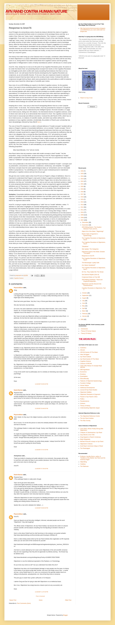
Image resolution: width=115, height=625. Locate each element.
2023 (82, 179)
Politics (82, 399)
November (85, 225)
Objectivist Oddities (86, 392)
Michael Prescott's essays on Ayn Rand (91, 441)
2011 (82, 210)
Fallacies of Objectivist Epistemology (91, 381)
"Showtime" (85, 246)
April (83, 308)
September (85, 295)
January (84, 316)
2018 (82, 191)
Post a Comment (40, 596)
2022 (82, 181)
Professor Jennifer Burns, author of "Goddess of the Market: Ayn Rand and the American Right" (92, 458)
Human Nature (84, 385)
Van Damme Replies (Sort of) (90, 274)
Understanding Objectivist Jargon (90, 408)
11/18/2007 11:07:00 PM (41, 592)
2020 (82, 186)
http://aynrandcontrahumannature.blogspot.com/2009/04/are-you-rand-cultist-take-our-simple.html (93, 30)
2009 (82, 215)
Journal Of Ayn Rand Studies (88, 390)
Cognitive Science (18, 278)
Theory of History (85, 405)
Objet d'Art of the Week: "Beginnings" (93, 231)
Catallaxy (83, 464)
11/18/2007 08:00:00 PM (41, 508)
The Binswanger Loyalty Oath (90, 262)
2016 (82, 197)
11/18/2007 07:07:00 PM (41, 449)
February (85, 313)
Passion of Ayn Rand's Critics (88, 397)
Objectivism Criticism (86, 444)
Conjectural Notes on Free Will (91, 277)
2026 (82, 171)
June (83, 303)
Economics (83, 372)
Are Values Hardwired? (88, 265)
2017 (82, 194)
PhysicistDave (18, 287)
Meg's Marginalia (85, 439)
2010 (82, 212)
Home (40, 600)
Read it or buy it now (86, 98)
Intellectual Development (87, 387)
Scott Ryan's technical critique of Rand (91, 446)
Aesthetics (83, 348)
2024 (82, 176)
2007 (82, 220)
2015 (82, 199)
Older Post (68, 600)
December (85, 222)
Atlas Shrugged (84, 354)
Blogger (65, 615)
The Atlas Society (85, 420)
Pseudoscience (84, 401)
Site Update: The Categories (90, 249)
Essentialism (84, 376)
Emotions (83, 374)
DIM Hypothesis (85, 369)
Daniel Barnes (18, 390)
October (84, 293)
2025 (82, 173)
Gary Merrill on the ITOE (87, 435)
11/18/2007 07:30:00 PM (41, 468)
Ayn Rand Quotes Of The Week (89, 359)
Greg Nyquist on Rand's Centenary (90, 437)
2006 (82, 319)
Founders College (85, 383)
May (83, 306)
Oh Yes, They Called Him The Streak (93, 272)
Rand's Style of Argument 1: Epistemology (90, 234)
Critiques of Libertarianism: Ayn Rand (91, 432)
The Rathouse (84, 466)
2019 (82, 189)
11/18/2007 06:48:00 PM (41, 408)
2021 (82, 184)
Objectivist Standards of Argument (90, 394)
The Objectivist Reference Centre (90, 416)
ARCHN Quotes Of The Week (89, 352)
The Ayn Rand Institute (87, 418)
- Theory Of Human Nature (88, 331)
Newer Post (12, 600)
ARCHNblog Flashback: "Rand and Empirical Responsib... (92, 280)
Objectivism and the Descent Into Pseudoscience (91, 284)
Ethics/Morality (84, 378)
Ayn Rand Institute (85, 356)
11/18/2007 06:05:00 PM (41, 384)
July (83, 300)
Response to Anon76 (88, 256)
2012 (82, 207)
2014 (82, 202)
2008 (82, 217)
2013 (82, 204)
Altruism (82, 350)
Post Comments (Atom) (24, 603)
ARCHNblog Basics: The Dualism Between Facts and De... (92, 227)
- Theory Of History (85, 333)
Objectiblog (83, 462)
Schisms (82, 403)
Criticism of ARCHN (86, 363)
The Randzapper (85, 448)
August (84, 298)
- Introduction (84, 329)
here (38, 122)
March (84, 311)
